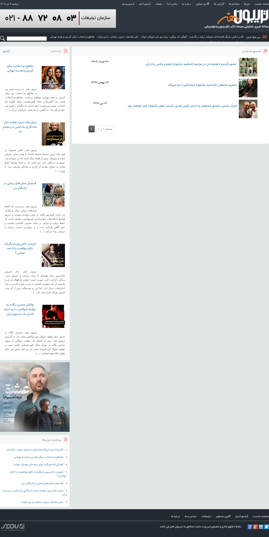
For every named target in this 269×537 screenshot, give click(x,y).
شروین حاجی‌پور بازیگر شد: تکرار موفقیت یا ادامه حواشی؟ (19, 248)
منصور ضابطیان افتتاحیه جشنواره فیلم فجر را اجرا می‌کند (202, 85)
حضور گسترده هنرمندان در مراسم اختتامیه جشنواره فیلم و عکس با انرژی (191, 64)
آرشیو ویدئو (128, 3)
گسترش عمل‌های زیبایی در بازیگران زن (19, 185)
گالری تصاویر (202, 3)
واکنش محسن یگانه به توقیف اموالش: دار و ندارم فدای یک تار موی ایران (20, 309)
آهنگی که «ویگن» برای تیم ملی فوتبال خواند (163, 36)
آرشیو (6, 51)
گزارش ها (219, 3)
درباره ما (186, 3)
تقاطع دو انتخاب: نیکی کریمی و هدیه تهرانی (72, 36)
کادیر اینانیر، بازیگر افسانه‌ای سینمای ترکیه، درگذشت (216, 36)
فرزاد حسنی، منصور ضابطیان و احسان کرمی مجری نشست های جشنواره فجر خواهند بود (182, 105)
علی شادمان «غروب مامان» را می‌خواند (118, 36)
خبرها (247, 3)
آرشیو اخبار (145, 3)
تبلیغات (158, 3)
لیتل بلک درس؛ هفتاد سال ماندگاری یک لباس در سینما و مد (213, 42)
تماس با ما (172, 3)
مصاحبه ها (234, 3)
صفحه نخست (262, 3)
